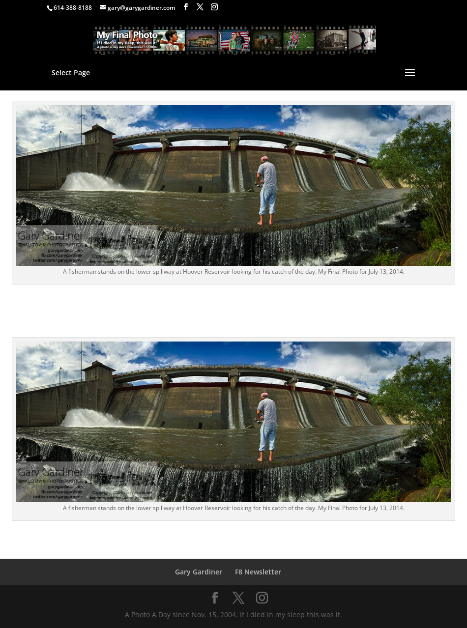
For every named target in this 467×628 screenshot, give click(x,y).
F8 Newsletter (258, 571)
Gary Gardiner (198, 571)
